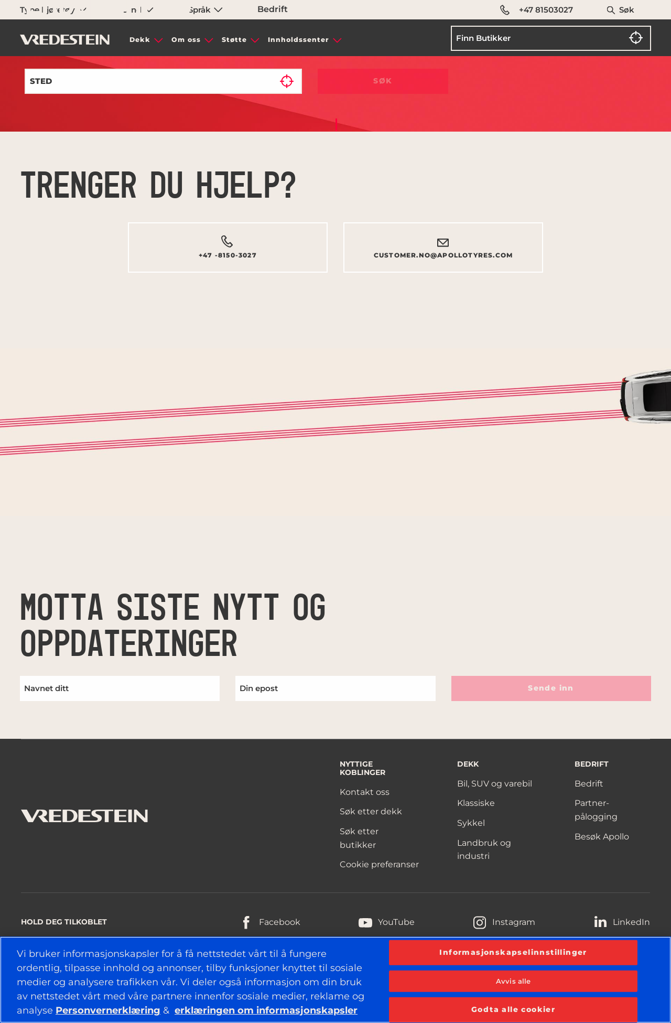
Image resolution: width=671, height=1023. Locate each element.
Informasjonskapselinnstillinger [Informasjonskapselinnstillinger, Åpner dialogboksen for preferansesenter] (513, 951)
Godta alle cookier (513, 1009)
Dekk (139, 40)
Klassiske (476, 803)
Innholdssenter (298, 40)
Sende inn (551, 688)
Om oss (186, 40)
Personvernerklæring (108, 1010)
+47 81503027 (536, 10)
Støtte (234, 40)
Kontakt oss (364, 792)
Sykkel (471, 823)
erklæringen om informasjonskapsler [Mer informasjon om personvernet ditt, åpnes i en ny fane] (266, 1010)
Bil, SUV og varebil (494, 784)
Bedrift (589, 784)
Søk (626, 10)
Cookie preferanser (379, 864)
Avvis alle (513, 980)
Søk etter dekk (371, 811)
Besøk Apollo (602, 837)
